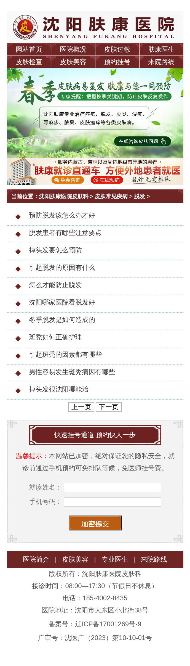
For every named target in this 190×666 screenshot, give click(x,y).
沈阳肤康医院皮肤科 (64, 196)
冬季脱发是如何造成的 (62, 319)
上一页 (81, 407)
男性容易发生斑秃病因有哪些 (72, 372)
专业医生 (114, 559)
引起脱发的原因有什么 (62, 267)
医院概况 (73, 49)
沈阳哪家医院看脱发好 (62, 302)
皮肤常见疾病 (111, 196)
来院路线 (161, 61)
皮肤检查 (29, 61)
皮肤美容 (73, 61)
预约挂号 (117, 61)
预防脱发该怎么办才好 (62, 215)
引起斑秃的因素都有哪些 (65, 354)
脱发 (139, 196)
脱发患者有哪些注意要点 (65, 232)
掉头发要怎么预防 (55, 250)
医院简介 (36, 559)
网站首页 (29, 49)
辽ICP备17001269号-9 (108, 624)
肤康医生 (161, 49)
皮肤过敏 (117, 49)
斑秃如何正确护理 (55, 337)
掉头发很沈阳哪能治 (59, 389)
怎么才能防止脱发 (55, 285)
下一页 (109, 407)
